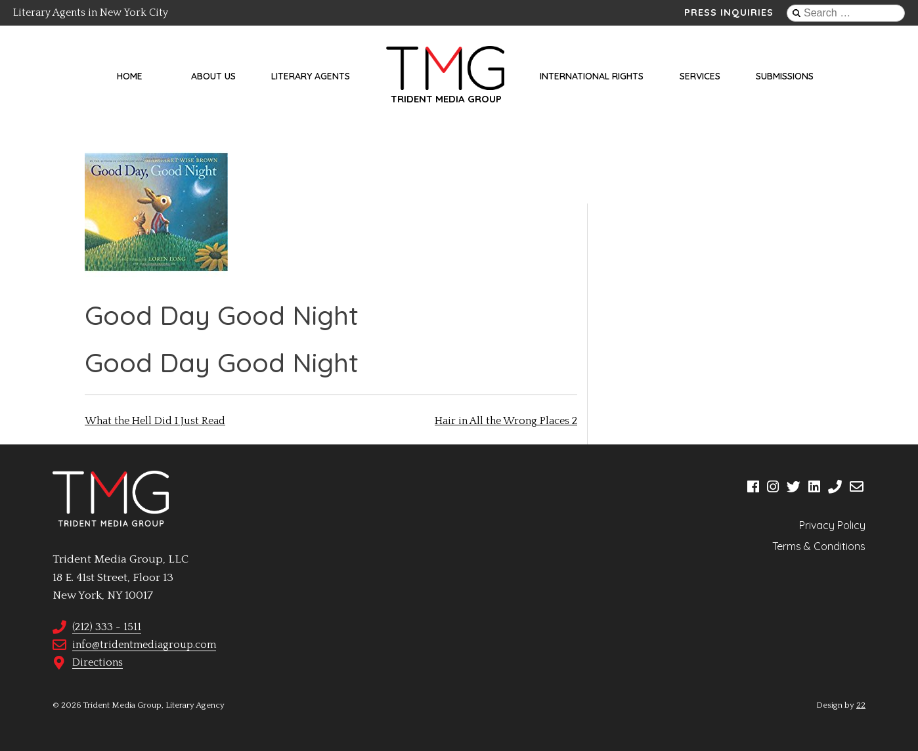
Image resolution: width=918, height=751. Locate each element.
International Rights (592, 76)
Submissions (785, 76)
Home (129, 76)
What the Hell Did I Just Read (155, 421)
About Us (213, 76)
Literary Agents (310, 76)
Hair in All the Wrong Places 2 (506, 421)
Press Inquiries (729, 12)
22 (860, 705)
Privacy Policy (832, 525)
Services (700, 76)
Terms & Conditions (818, 546)
